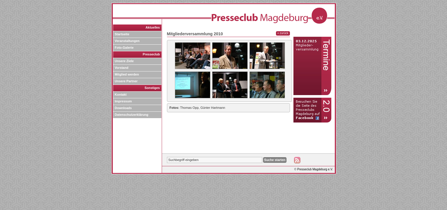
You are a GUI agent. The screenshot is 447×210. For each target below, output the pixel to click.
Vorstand (122, 67)
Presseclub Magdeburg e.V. (315, 169)
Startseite (122, 34)
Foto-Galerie (124, 47)
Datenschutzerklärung (132, 114)
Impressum (123, 101)
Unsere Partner (126, 81)
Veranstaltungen (127, 41)
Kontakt (121, 94)
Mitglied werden (127, 74)
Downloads (123, 108)
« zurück (282, 33)
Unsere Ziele (124, 61)
